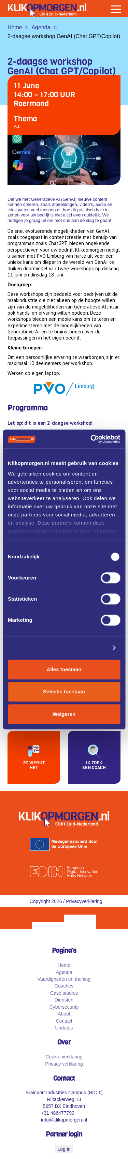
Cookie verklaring (63, 1059)
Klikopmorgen (90, 249)
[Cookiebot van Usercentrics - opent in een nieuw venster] (91, 439)
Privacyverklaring (84, 903)
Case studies (64, 994)
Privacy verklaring (64, 1065)
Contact (64, 1022)
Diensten (64, 1002)
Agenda (40, 27)
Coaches (64, 988)
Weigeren (64, 714)
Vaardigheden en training (64, 981)
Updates (64, 1030)
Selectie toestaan (64, 691)
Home (15, 27)
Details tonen (90, 647)
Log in (63, 1151)
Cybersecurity (64, 1008)
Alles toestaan (64, 669)
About (64, 1016)
